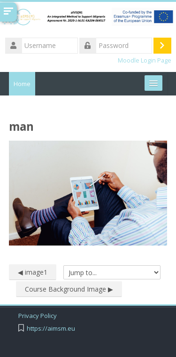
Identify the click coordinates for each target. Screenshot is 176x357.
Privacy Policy (37, 315)
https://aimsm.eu (51, 328)
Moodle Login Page (144, 60)
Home (22, 83)
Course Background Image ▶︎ (69, 289)
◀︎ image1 (32, 272)
